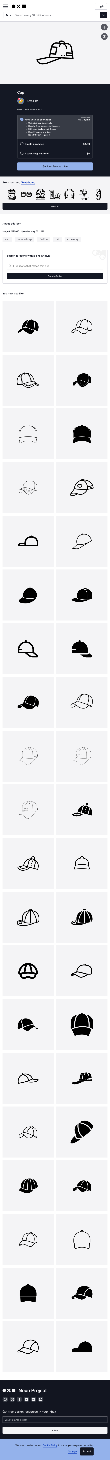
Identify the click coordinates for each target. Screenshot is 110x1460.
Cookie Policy (50, 1445)
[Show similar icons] (104, 36)
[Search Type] (8, 15)
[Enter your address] (55, 1419)
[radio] (55, 127)
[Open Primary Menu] (5, 6)
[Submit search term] (103, 15)
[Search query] (55, 266)
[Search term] (56, 15)
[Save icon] (104, 27)
